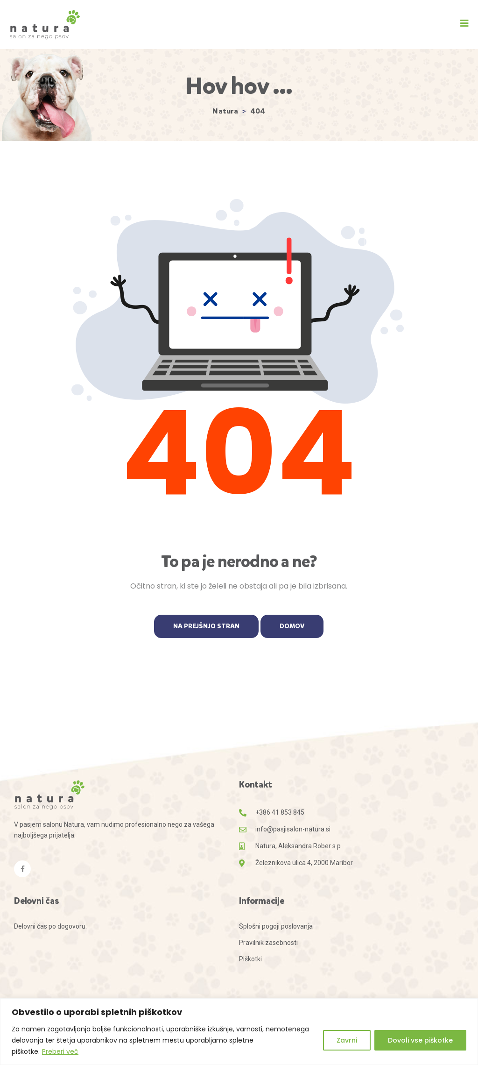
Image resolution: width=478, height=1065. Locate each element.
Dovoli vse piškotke (420, 1040)
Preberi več (60, 1051)
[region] (239, 1031)
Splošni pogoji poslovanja (276, 926)
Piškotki (250, 959)
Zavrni (347, 1040)
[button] (464, 23)
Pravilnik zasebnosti (268, 942)
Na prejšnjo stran (206, 626)
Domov (292, 626)
